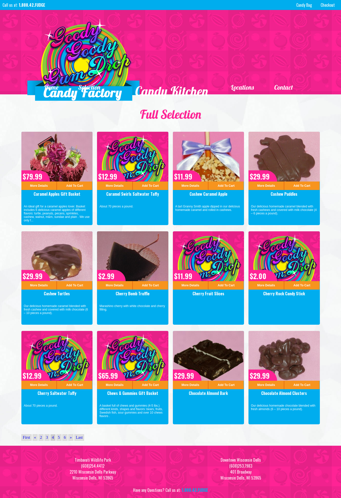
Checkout (328, 5)
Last (79, 437)
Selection (89, 87)
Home (51, 87)
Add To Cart (74, 185)
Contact (283, 87)
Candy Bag (303, 5)
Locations (242, 87)
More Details (39, 185)
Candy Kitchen (172, 91)
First (26, 437)
